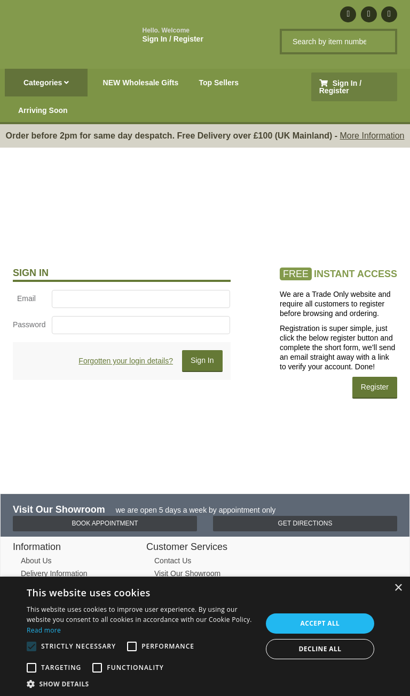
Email (26, 298)
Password (28, 324)
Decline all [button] (320, 648)
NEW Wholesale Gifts (141, 82)
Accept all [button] (320, 623)
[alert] (205, 636)
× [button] (398, 588)
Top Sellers (219, 82)
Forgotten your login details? (125, 361)
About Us (36, 560)
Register (375, 387)
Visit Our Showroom (187, 573)
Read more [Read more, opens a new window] (44, 630)
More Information (372, 135)
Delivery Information (54, 573)
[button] (141, 683)
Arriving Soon (43, 110)
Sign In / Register (173, 35)
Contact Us (172, 560)
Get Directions (305, 523)
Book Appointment (105, 523)
